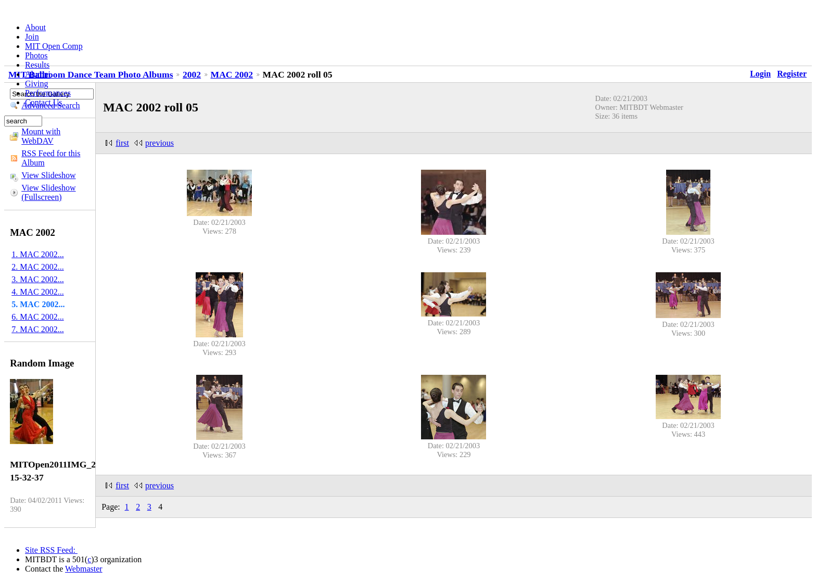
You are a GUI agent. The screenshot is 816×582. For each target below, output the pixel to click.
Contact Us (43, 102)
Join (32, 36)
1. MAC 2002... (37, 254)
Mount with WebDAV (40, 136)
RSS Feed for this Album (50, 158)
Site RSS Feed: (51, 550)
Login (760, 73)
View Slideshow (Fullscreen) (48, 192)
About (35, 27)
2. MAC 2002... (37, 266)
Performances (48, 92)
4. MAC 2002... (37, 291)
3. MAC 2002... (37, 279)
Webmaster (84, 568)
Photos (36, 55)
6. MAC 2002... (37, 316)
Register (792, 73)
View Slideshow (48, 175)
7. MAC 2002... (37, 329)
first (122, 142)
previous (159, 142)
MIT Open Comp (54, 46)
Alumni (37, 74)
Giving (36, 83)
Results (37, 64)
